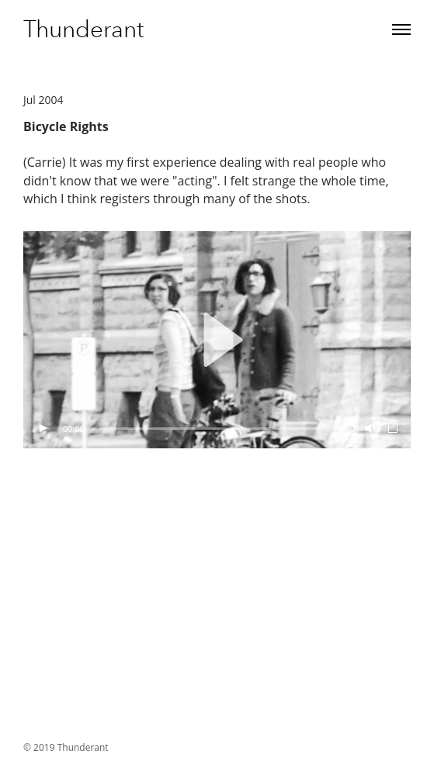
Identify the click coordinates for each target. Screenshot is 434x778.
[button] (217, 339)
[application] (217, 340)
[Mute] (369, 429)
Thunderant (83, 29)
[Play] (42, 429)
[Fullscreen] (393, 429)
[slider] (209, 428)
